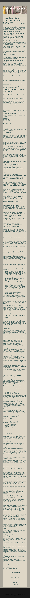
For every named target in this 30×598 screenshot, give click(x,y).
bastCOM (15, 595)
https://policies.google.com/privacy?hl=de (10, 568)
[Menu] (5, 3)
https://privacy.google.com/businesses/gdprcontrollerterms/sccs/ (14, 564)
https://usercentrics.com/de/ (8, 383)
